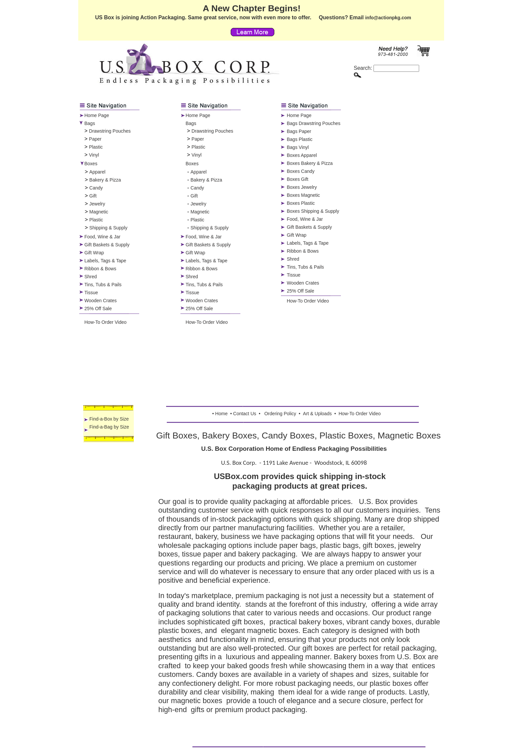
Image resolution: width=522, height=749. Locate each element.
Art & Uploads (317, 413)
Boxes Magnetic (303, 195)
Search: (386, 68)
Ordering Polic (279, 413)
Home (221, 413)
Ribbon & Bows (101, 268)
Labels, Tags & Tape (106, 260)
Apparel (97, 172)
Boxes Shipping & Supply (313, 211)
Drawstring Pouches (109, 131)
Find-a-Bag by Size (109, 427)
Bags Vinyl (298, 147)
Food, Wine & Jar (103, 236)
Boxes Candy (301, 171)
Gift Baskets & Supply (107, 244)
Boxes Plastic (301, 203)
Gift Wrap (94, 252)
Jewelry (97, 203)
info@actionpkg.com (388, 17)
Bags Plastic (300, 139)
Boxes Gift (298, 179)
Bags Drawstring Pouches (314, 123)
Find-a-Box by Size (109, 419)
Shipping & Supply (108, 227)
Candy (96, 187)
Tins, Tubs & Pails (103, 284)
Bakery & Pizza (105, 180)
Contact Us (244, 413)
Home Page (97, 115)
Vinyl (94, 155)
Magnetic (98, 211)
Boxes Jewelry (302, 187)
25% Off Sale (98, 308)
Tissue (91, 292)
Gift (93, 195)
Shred (91, 276)
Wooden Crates (101, 300)
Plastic (96, 147)
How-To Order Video (106, 322)
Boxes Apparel (302, 155)
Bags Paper (299, 131)
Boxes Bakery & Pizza (310, 163)
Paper (95, 139)
